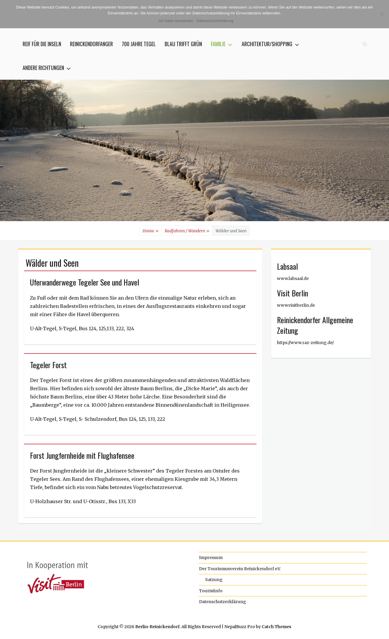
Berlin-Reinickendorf (157, 626)
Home (150, 231)
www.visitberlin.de (296, 305)
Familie (218, 44)
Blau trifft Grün (183, 44)
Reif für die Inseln (42, 44)
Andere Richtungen (43, 67)
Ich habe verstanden (175, 21)
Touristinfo (211, 590)
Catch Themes (276, 626)
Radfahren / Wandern (187, 231)
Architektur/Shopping (267, 44)
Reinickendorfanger (91, 44)
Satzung (214, 579)
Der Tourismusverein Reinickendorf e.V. (240, 568)
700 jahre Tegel (139, 44)
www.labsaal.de (293, 278)
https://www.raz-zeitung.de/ (305, 342)
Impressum (211, 557)
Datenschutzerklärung (222, 601)
